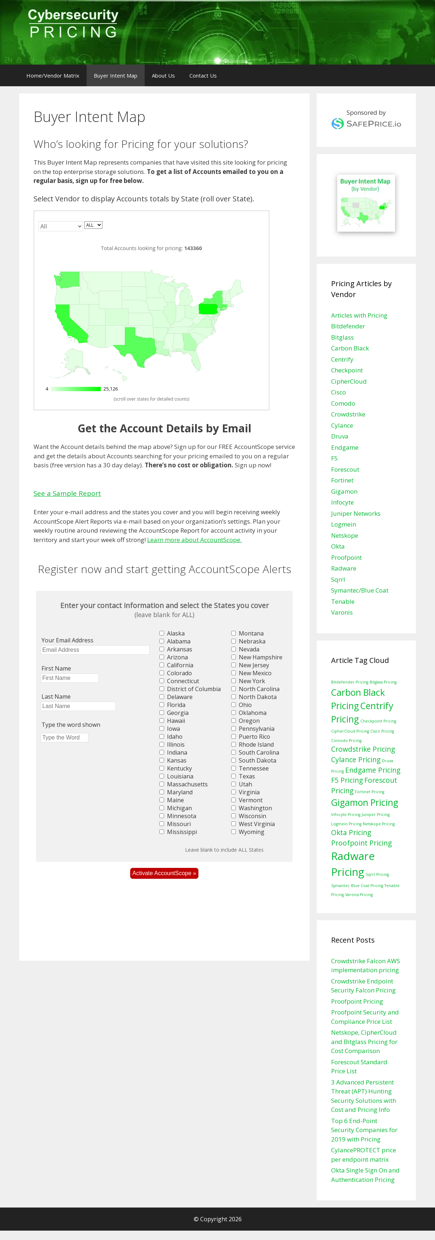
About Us (163, 75)
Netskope (344, 535)
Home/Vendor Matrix (52, 75)
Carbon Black (350, 348)
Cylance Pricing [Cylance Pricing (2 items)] (356, 759)
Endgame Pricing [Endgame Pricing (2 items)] (372, 770)
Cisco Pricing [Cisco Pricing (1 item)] (382, 731)
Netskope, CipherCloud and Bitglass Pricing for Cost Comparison (364, 1041)
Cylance (342, 425)
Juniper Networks (356, 513)
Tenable (343, 601)
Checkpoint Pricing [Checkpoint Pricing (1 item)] (378, 721)
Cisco (338, 392)
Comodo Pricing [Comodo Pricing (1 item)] (346, 740)
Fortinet (342, 480)
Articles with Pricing (359, 315)
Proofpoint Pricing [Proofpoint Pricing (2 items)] (361, 843)
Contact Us (203, 75)
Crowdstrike (348, 414)
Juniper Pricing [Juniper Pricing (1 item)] (376, 814)
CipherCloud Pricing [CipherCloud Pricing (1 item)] (350, 731)
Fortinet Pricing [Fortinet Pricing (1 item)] (369, 791)
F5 (334, 458)
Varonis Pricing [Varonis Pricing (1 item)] (359, 894)
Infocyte (342, 502)
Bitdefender (348, 326)
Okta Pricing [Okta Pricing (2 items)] (351, 832)
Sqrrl (338, 579)
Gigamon (344, 491)
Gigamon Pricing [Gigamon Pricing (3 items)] (364, 802)
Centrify (342, 359)
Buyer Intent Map (115, 75)
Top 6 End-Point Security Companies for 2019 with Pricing (364, 1130)
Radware (343, 568)
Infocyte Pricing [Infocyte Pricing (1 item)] (345, 814)
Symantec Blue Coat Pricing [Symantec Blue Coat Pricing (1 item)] (357, 885)
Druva (339, 436)
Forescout (345, 469)
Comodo (343, 403)
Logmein (343, 524)
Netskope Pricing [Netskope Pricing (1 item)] (379, 823)
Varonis (342, 612)
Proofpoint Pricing (357, 1001)
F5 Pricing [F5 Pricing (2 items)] (347, 780)
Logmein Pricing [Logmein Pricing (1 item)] (346, 823)
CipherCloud (349, 381)
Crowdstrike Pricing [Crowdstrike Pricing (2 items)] (363, 749)
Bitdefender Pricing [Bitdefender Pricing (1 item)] (349, 682)
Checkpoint (347, 370)
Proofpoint (346, 557)
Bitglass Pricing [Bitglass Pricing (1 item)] (383, 682)
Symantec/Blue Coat (359, 590)
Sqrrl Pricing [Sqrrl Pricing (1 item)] (377, 874)
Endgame (345, 447)
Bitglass (342, 337)
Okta (338, 546)
